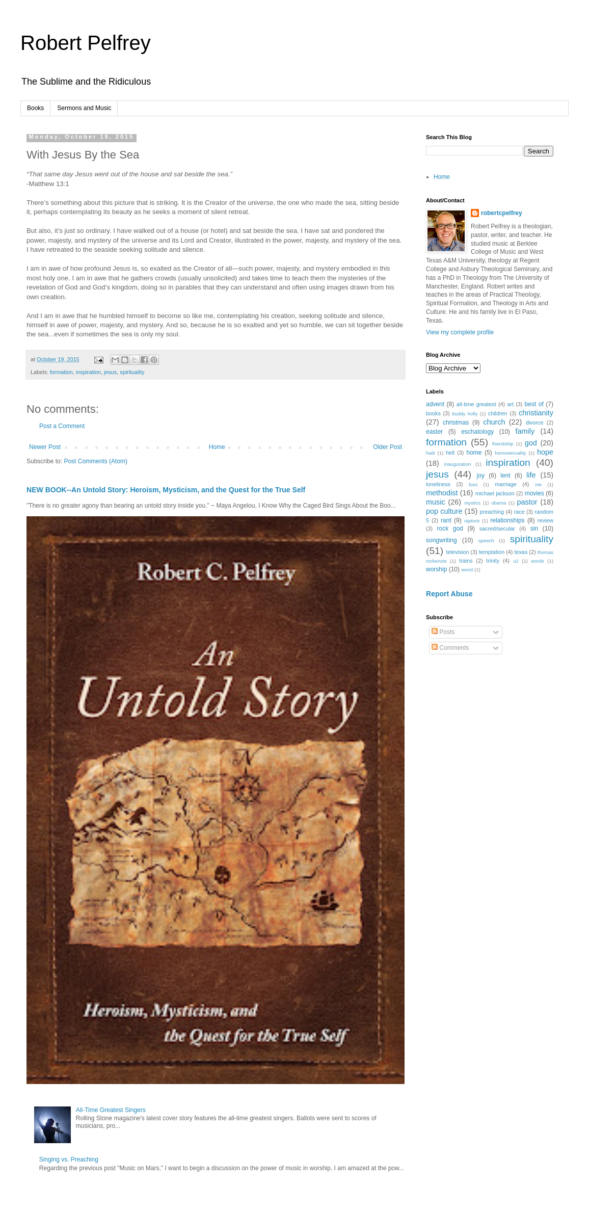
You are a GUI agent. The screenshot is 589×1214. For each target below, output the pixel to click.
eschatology (477, 431)
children (497, 413)
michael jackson (495, 493)
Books (35, 108)
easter (434, 431)
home (473, 452)
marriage (506, 484)
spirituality (132, 372)
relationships (507, 520)
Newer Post (45, 447)
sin (534, 528)
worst (467, 569)
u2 (516, 561)
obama (498, 503)
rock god (450, 528)
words (537, 561)
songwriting (441, 540)
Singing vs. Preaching (68, 1159)
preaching (492, 512)
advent (435, 404)
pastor (527, 502)
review (545, 520)
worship (436, 569)
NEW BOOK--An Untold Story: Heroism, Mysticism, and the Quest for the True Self (165, 490)
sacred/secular (497, 528)
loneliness (438, 484)
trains (465, 561)
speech (486, 540)
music (435, 502)
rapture (471, 520)
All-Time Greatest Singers (111, 1110)
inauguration (457, 464)
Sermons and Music (84, 108)
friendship (503, 443)
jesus (110, 372)
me (538, 484)
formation (61, 372)
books (433, 413)
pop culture (444, 511)
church (494, 422)
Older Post (387, 447)
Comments (450, 647)
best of (534, 404)
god (531, 443)
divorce (535, 422)
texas (520, 552)
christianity (536, 413)
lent (505, 475)
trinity (492, 561)
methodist (442, 493)
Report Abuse (449, 594)
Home (217, 447)
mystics (472, 503)
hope (545, 452)
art (510, 404)
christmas (456, 422)
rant (446, 520)
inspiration (88, 372)
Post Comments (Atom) (95, 461)
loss (473, 484)
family (525, 431)
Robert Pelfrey (85, 43)
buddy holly (464, 413)
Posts (443, 632)
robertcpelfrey (501, 213)
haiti (430, 453)
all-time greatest (476, 404)
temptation (491, 552)
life (531, 475)
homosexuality (510, 453)
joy (481, 475)
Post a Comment (62, 426)
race (519, 512)
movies (534, 493)
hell (450, 453)
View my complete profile (460, 332)
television (457, 552)
